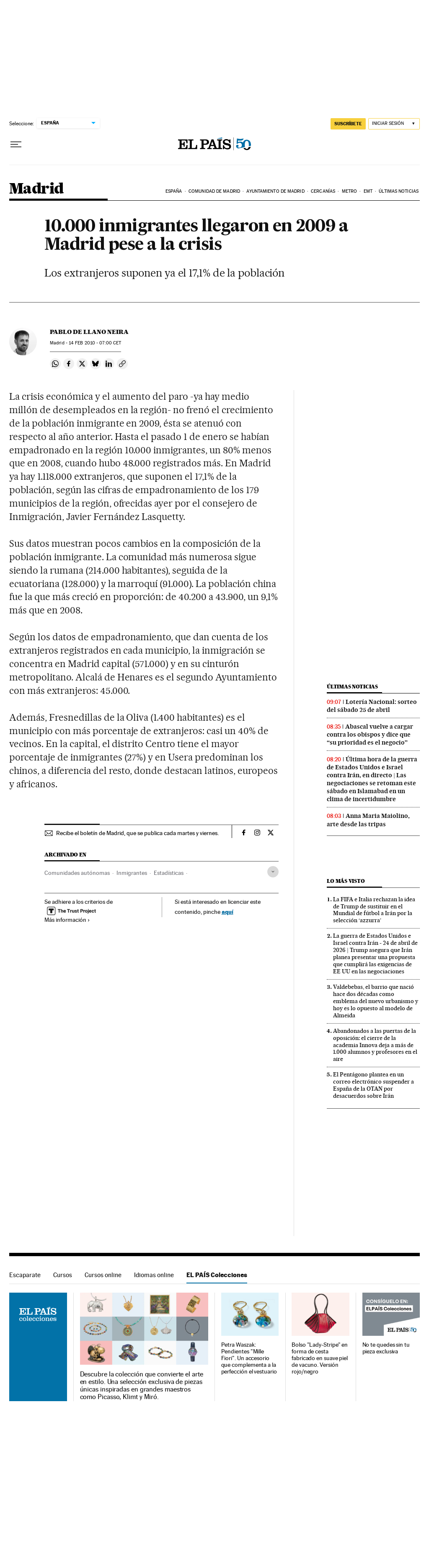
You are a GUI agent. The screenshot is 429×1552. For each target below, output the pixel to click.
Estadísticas (168, 872)
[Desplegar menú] (16, 144)
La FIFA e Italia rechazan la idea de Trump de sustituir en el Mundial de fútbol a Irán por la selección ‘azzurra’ (374, 910)
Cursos (62, 1274)
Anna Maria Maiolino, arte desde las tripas (368, 820)
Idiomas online (154, 1274)
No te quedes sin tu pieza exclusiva (386, 1348)
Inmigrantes (131, 872)
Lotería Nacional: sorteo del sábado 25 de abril (372, 706)
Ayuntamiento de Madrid (275, 191)
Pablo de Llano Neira (89, 332)
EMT (368, 191)
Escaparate (25, 1274)
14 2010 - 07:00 (95, 343)
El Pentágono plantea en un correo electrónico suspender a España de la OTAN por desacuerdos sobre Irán (373, 1085)
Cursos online (103, 1274)
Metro (349, 191)
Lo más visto (345, 881)
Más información (67, 919)
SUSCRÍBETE (348, 124)
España (173, 191)
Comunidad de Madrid (214, 191)
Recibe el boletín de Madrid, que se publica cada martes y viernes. (137, 833)
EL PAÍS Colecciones (216, 1274)
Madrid (36, 189)
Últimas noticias (399, 191)
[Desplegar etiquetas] (273, 871)
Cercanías (323, 191)
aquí (227, 911)
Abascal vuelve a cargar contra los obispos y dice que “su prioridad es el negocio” (370, 734)
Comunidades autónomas (77, 872)
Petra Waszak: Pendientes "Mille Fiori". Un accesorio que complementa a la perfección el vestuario (249, 1358)
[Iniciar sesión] (394, 123)
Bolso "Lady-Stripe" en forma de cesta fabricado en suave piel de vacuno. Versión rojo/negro (320, 1358)
